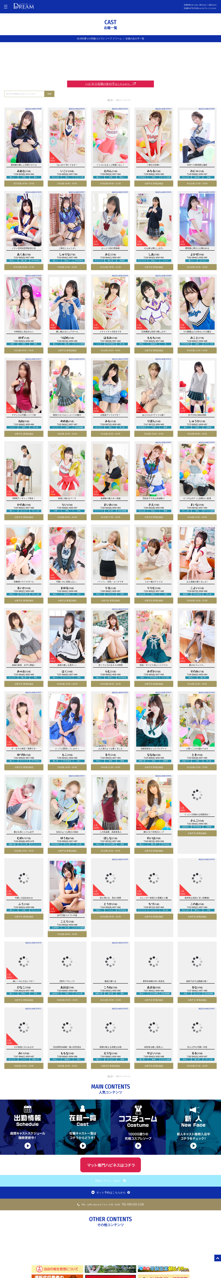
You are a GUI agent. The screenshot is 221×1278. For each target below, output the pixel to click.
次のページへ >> (123, 100)
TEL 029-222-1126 (110, 1204)
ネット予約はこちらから (110, 1192)
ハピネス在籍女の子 (110, 84)
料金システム (110, 1180)
